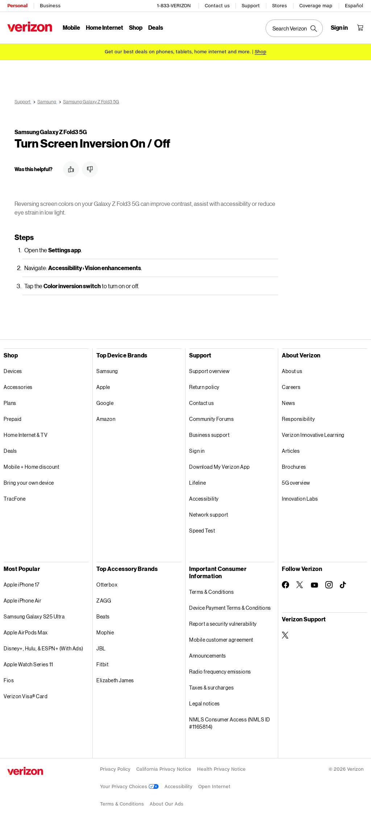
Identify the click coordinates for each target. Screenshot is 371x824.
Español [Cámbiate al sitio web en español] (354, 5)
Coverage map (315, 5)
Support (251, 5)
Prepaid (13, 418)
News (288, 402)
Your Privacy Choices (129, 785)
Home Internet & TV (25, 434)
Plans (10, 402)
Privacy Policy (115, 768)
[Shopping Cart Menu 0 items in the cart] (360, 28)
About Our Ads (166, 803)
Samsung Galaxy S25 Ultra (34, 615)
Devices (13, 370)
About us (292, 370)
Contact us (217, 5)
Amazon (105, 418)
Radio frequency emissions (220, 670)
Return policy (204, 386)
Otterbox (106, 583)
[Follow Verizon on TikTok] (343, 584)
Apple (103, 386)
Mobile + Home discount (31, 466)
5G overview (296, 482)
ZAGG (103, 599)
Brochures (294, 466)
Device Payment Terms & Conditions (230, 607)
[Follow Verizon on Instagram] (329, 583)
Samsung (107, 370)
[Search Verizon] (294, 28)
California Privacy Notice (163, 768)
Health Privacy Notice (221, 768)
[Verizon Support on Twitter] (285, 634)
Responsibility (298, 418)
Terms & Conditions (211, 591)
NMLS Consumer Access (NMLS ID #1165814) (229, 722)
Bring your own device (29, 482)
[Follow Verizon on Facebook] (285, 583)
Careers (291, 386)
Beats (103, 615)
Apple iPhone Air (22, 599)
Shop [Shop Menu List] (135, 27)
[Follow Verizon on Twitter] (300, 583)
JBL (101, 647)
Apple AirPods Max (26, 631)
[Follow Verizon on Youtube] (314, 584)
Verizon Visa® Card (25, 695)
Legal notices (204, 702)
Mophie (105, 631)
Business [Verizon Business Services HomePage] (50, 5)
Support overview (209, 370)
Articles (291, 450)
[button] (71, 168)
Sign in (197, 450)
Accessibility (204, 497)
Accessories (18, 386)
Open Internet (214, 785)
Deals (10, 450)
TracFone (14, 497)
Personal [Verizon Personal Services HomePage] (17, 5)
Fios (9, 679)
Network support (208, 513)
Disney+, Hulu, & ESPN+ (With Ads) (43, 647)
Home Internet (104, 27)
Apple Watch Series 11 (28, 663)
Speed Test (202, 529)
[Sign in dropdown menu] (339, 27)
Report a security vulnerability (223, 623)
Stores (279, 5)
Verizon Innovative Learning (313, 434)
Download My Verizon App (219, 466)
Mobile (71, 27)
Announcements (207, 654)
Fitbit (102, 663)
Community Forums (211, 418)
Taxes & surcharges (211, 686)
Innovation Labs (300, 497)
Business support (209, 434)
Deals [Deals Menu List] (155, 27)
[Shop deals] (260, 51)
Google (104, 402)
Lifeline (197, 482)
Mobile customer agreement (221, 638)
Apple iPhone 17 (21, 583)
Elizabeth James (115, 679)
